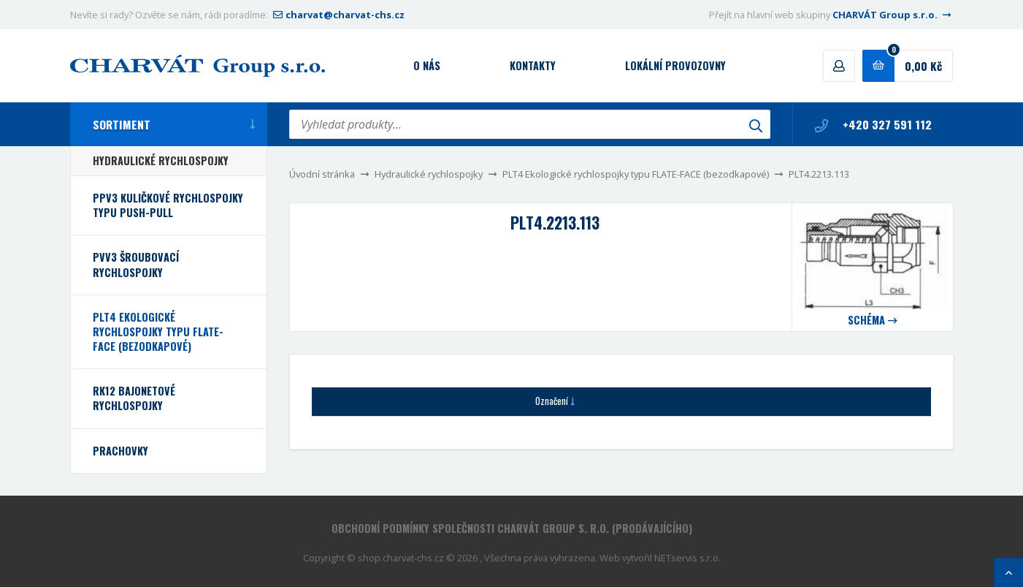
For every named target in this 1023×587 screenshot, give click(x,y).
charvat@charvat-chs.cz (337, 14)
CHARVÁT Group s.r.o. (893, 14)
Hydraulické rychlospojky (429, 174)
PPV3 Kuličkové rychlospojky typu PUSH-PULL (168, 205)
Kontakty (533, 65)
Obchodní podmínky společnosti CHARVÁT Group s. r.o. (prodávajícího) (512, 528)
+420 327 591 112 (873, 124)
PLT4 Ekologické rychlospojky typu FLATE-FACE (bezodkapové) (635, 174)
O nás (426, 65)
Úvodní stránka (322, 174)
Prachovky (120, 450)
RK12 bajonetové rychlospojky (134, 398)
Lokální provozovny (675, 65)
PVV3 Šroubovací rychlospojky (136, 264)
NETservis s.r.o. (687, 557)
